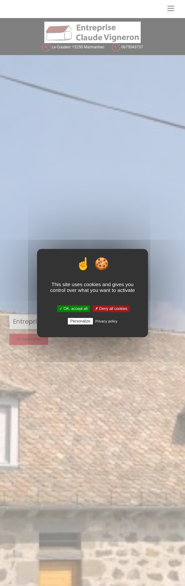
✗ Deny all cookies (111, 309)
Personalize (80, 321)
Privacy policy (106, 321)
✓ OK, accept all (73, 309)
